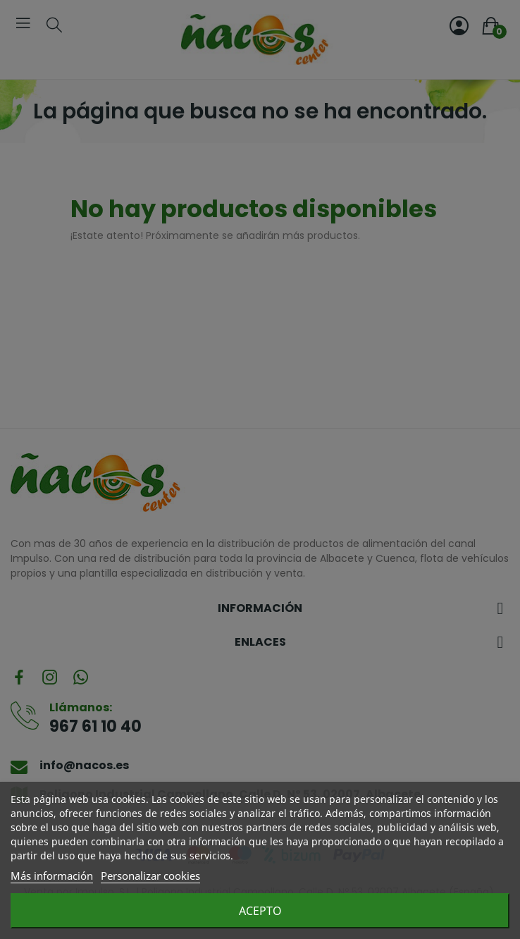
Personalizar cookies (150, 876)
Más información (52, 876)
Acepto (260, 911)
